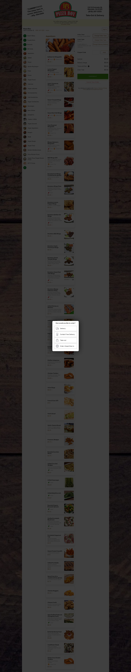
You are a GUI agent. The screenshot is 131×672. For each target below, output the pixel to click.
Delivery (61, 328)
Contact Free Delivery (65, 334)
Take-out (61, 340)
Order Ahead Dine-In (65, 346)
